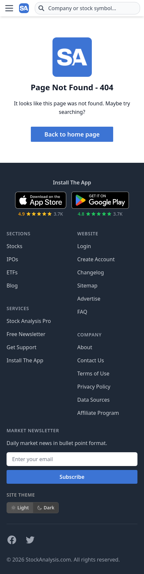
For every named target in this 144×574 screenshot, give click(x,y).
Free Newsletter (26, 334)
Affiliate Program (98, 412)
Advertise (88, 298)
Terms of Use (93, 373)
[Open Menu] (9, 8)
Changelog (90, 272)
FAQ (82, 311)
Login (84, 246)
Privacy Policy (94, 386)
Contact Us (90, 360)
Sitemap (87, 285)
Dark (45, 507)
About (84, 347)
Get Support (21, 347)
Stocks (14, 246)
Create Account (96, 259)
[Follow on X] (30, 540)
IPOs (12, 259)
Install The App (25, 360)
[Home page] (24, 8)
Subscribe (72, 476)
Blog (12, 285)
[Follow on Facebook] (12, 540)
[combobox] (87, 8)
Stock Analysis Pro (29, 321)
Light (20, 507)
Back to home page (71, 134)
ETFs (12, 272)
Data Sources (93, 399)
